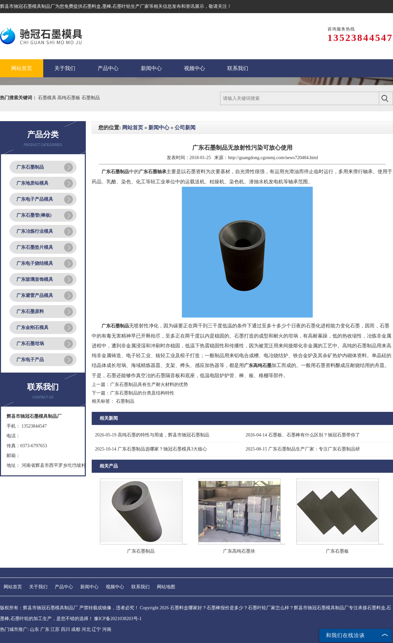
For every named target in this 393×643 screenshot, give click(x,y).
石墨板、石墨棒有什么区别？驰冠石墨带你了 (303, 434)
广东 (44, 629)
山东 (34, 629)
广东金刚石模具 (32, 327)
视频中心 (115, 586)
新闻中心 (158, 127)
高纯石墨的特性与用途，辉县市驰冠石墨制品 (152, 434)
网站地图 (166, 586)
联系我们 (140, 586)
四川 (65, 629)
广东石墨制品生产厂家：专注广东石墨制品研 (303, 449)
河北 (86, 629)
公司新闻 (185, 127)
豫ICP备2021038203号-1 (117, 618)
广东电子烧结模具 (34, 263)
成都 (75, 629)
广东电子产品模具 (34, 199)
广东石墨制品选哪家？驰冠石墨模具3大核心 (151, 449)
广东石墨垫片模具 (34, 247)
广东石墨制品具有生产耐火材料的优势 (149, 384)
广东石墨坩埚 (30, 343)
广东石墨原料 (30, 311)
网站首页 (132, 127)
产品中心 (64, 586)
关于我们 (38, 586)
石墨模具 (48, 97)
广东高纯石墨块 (239, 551)
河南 (106, 629)
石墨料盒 (92, 6)
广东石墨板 (337, 551)
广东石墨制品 (30, 167)
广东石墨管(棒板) (33, 215)
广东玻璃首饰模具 (34, 279)
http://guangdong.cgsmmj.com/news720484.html (273, 157)
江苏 (55, 629)
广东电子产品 (30, 359)
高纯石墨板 (69, 97)
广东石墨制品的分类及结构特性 (142, 393)
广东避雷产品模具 (34, 295)
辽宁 (96, 629)
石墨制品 (91, 97)
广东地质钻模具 (32, 183)
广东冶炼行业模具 (34, 231)
